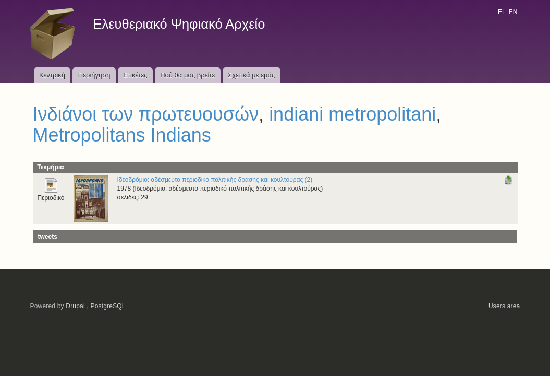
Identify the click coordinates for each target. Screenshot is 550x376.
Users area (504, 306)
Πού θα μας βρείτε (187, 75)
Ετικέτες (135, 75)
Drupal (75, 306)
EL (501, 12)
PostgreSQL (107, 306)
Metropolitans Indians (122, 135)
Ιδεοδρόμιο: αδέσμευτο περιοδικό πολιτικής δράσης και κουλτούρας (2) (215, 179)
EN (513, 12)
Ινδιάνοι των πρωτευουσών (146, 114)
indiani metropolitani (352, 114)
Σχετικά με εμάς (251, 75)
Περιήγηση (94, 75)
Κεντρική (52, 75)
